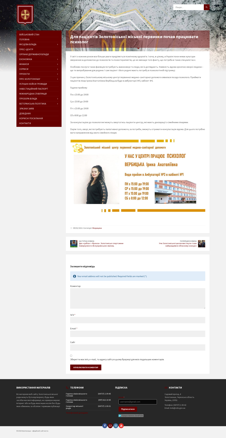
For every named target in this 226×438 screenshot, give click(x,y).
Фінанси (24, 64)
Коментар (75, 286)
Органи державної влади (34, 54)
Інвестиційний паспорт (33, 88)
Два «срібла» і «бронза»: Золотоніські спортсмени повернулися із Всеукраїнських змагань (101, 244)
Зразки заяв (26, 108)
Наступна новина (86, 241)
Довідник (25, 113)
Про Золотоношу (29, 78)
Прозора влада (28, 98)
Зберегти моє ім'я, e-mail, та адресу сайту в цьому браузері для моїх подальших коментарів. (117, 359)
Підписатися (128, 409)
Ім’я (72, 314)
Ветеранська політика (32, 103)
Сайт (72, 342)
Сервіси (23, 69)
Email (73, 328)
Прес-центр (26, 49)
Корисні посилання (31, 118)
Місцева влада (27, 44)
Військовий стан (29, 34)
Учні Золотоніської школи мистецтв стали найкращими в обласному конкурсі (178, 244)
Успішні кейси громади (33, 83)
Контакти (25, 123)
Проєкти (24, 73)
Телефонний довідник (77, 412)
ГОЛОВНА (24, 39)
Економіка (25, 59)
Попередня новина (188, 241)
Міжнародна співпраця (33, 93)
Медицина (97, 228)
